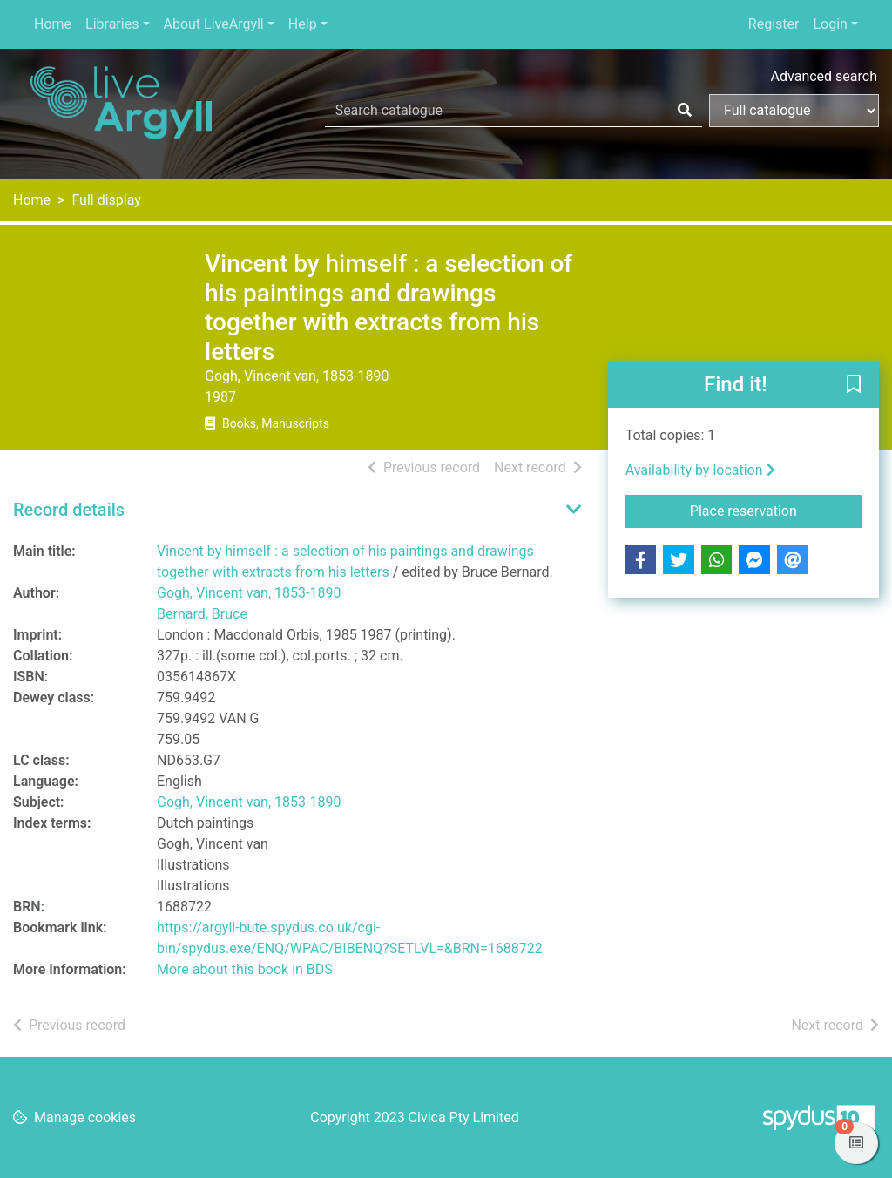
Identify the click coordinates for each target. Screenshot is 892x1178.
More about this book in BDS (245, 969)
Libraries (112, 24)
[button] (854, 386)
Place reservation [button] (776, 509)
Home (52, 24)
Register (774, 24)
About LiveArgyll (214, 24)
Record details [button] (69, 509)
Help (302, 24)
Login (830, 24)
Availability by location (700, 470)
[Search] (684, 110)
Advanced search (824, 76)
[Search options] (794, 110)
